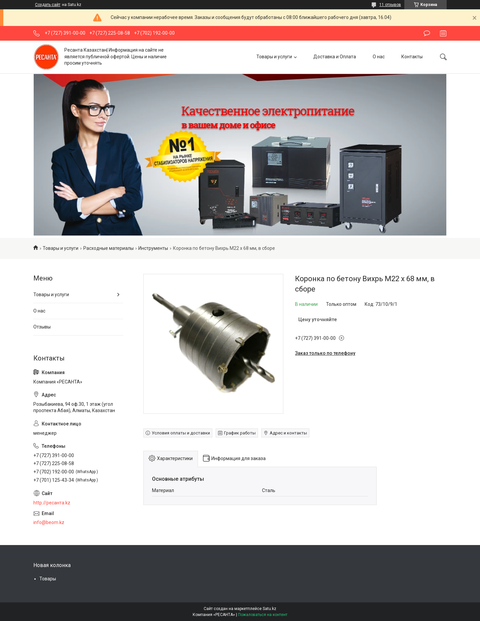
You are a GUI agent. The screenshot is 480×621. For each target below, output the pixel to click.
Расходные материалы (108, 248)
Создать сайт (47, 4)
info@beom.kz (48, 522)
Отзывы (42, 326)
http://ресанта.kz (51, 502)
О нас (379, 56)
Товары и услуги (274, 56)
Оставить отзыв (427, 33)
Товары (47, 578)
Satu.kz (269, 608)
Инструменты (153, 248)
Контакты (412, 56)
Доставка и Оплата (334, 56)
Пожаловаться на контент (262, 614)
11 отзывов (390, 4)
